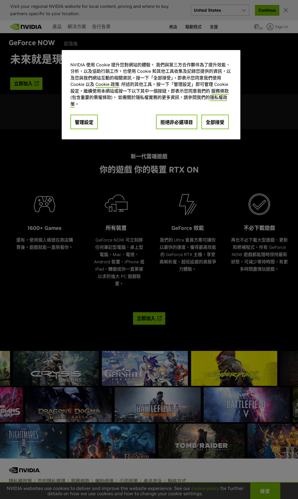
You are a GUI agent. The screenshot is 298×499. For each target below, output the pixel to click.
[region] (151, 95)
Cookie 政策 (107, 84)
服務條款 (220, 91)
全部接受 (215, 122)
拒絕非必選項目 (176, 122)
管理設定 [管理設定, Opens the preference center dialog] (84, 122)
